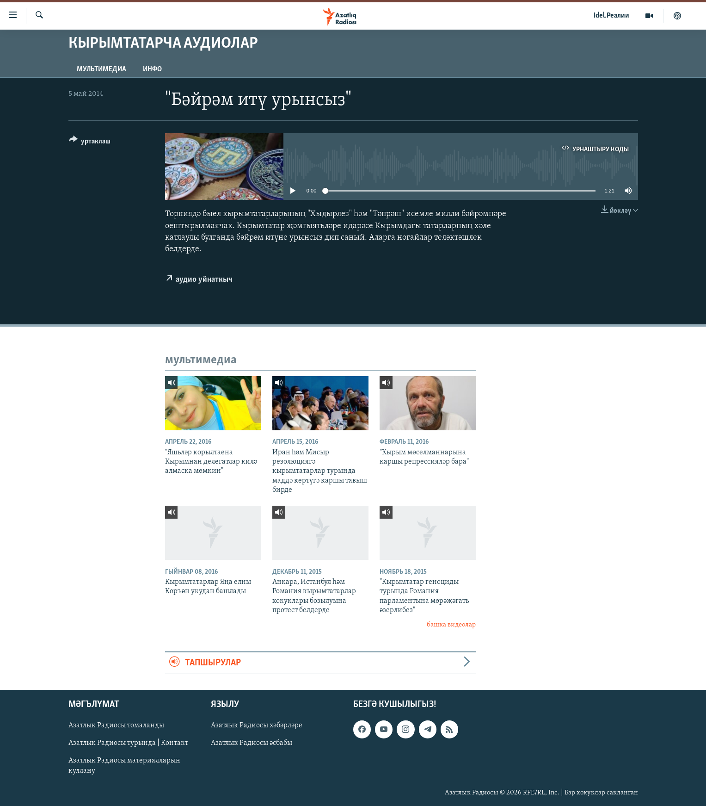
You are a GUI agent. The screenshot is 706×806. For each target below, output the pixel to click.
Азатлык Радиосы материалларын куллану (124, 766)
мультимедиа (101, 69)
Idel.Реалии (611, 15)
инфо (152, 69)
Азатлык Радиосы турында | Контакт (128, 743)
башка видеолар (451, 624)
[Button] (90, 142)
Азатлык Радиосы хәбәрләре (256, 725)
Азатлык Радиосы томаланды (116, 725)
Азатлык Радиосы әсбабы (251, 743)
